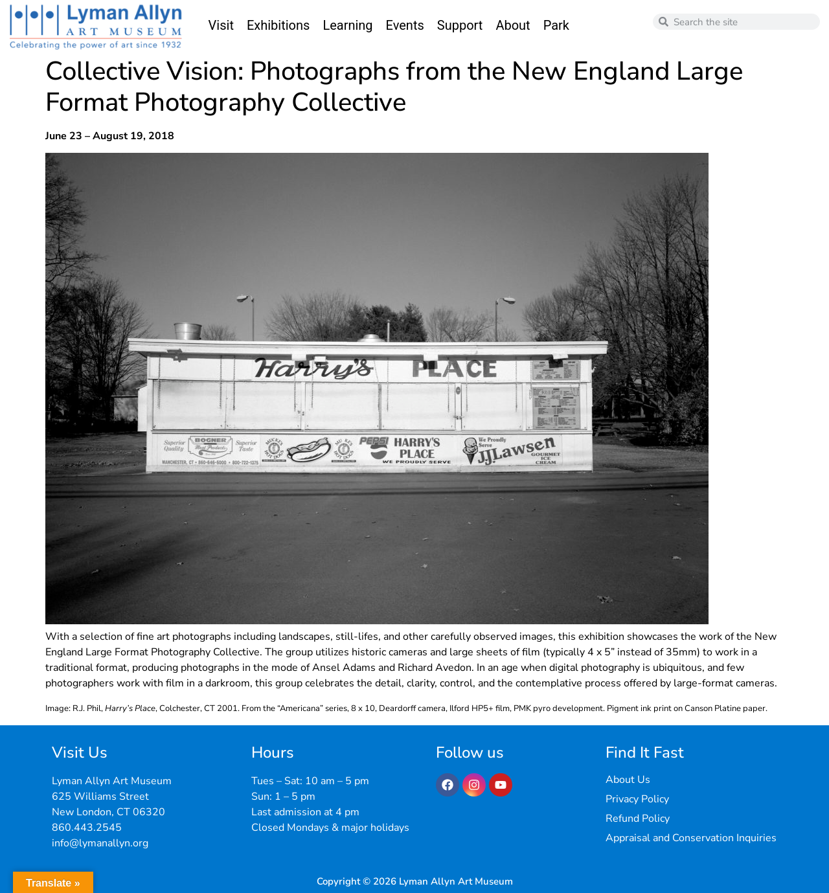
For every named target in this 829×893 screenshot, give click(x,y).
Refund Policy (638, 818)
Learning (347, 25)
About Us (628, 779)
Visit (221, 25)
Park (556, 25)
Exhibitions (278, 25)
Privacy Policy (637, 799)
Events (405, 25)
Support (460, 25)
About (512, 25)
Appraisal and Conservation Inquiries (691, 837)
